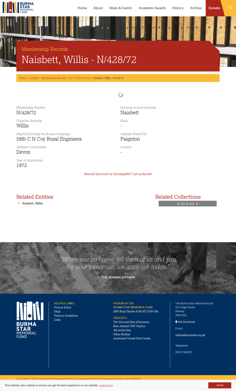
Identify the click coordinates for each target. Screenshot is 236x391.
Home (82, 8)
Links (57, 319)
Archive (196, 8)
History (178, 8)
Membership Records (53, 78)
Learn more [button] (106, 385)
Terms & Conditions (66, 315)
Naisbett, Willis (32, 203)
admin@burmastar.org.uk (190, 335)
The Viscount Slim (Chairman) (131, 322)
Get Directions (185, 322)
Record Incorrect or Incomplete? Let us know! (118, 174)
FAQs (57, 311)
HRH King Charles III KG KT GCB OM (135, 311)
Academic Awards (152, 8)
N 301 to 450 (82, 78)
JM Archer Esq (122, 330)
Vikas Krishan (121, 334)
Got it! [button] (219, 385)
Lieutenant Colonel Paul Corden (132, 338)
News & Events (120, 8)
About (98, 8)
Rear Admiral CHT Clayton (129, 326)
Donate (214, 8)
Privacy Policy (62, 307)
